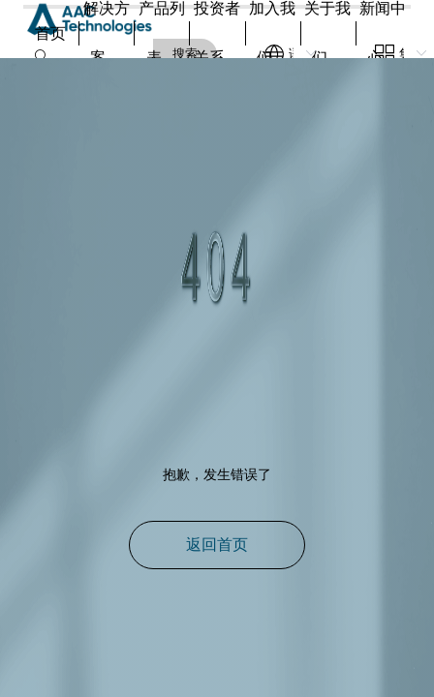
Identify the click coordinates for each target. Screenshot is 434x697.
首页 (50, 33)
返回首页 (217, 544)
